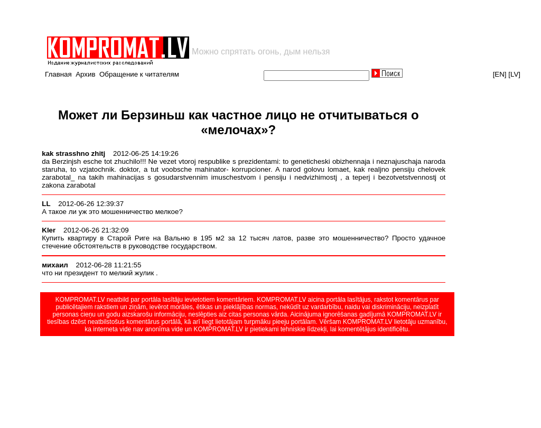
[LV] (514, 74)
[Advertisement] (169, 18)
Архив (85, 74)
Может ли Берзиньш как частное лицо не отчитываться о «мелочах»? (238, 122)
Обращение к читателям (139, 74)
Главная (58, 74)
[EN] (500, 74)
